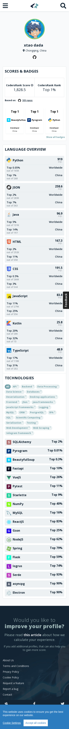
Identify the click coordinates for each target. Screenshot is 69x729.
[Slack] (6, 704)
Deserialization (16, 396)
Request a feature (13, 683)
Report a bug (10, 689)
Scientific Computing (29, 417)
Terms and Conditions (16, 666)
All (7, 386)
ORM (22, 412)
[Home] (34, 5)
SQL (9, 417)
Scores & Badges (21, 71)
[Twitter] (62, 704)
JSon (25, 402)
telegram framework (19, 433)
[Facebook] (34, 704)
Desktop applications (43, 396)
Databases (34, 391)
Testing (32, 422)
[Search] (63, 6)
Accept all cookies (35, 722)
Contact (7, 694)
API (15, 386)
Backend (28, 386)
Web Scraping (42, 427)
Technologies (19, 377)
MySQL (11, 412)
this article (32, 635)
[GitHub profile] (34, 57)
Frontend (12, 402)
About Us (8, 660)
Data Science (14, 391)
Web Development (17, 427)
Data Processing (47, 386)
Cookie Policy (11, 677)
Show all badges (55, 137)
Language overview (25, 149)
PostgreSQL (37, 412)
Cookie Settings (12, 722)
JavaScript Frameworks (20, 407)
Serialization (14, 422)
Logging (44, 407)
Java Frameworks (44, 402)
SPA (52, 412)
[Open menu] (6, 6)
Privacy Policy (11, 671)
